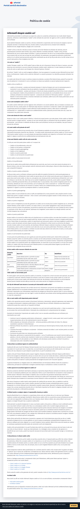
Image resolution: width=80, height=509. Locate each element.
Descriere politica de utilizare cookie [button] (13, 506)
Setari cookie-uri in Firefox (17, 465)
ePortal (15, 4)
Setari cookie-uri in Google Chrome (20, 467)
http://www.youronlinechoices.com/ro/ (27, 455)
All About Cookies (15, 483)
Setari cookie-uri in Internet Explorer (20, 463)
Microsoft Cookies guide (17, 481)
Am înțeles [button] (74, 505)
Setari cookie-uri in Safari (17, 469)
